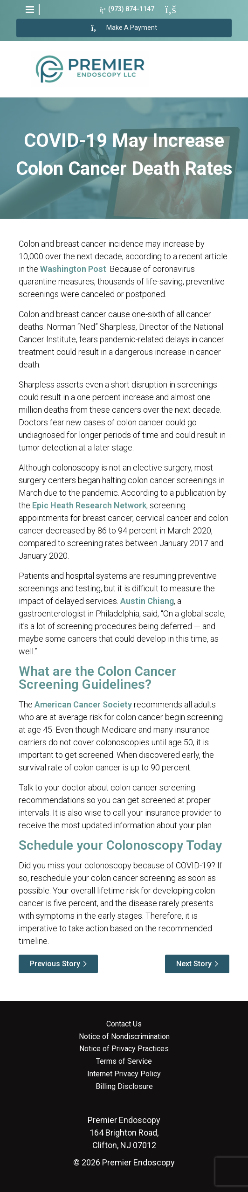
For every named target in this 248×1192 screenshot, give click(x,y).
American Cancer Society (83, 704)
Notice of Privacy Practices (124, 1049)
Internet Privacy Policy (124, 1074)
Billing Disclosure (124, 1086)
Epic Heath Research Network (89, 505)
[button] (30, 9)
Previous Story (55, 963)
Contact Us (124, 1024)
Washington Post (73, 269)
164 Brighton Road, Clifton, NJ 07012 (124, 1132)
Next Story (194, 963)
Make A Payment (124, 28)
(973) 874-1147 (127, 9)
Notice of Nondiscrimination (124, 1036)
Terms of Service (124, 1061)
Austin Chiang (147, 601)
